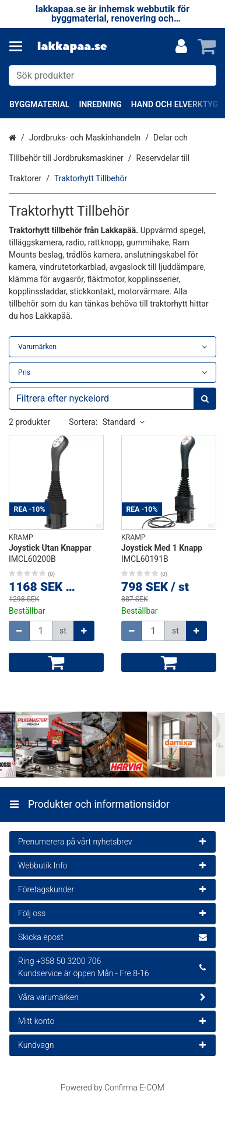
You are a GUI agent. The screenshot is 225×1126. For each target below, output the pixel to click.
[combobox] (112, 75)
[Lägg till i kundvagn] (56, 662)
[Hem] (72, 47)
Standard (124, 422)
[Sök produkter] (112, 75)
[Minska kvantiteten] (19, 631)
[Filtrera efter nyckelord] (112, 399)
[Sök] (205, 75)
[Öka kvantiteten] (83, 631)
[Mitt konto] (181, 46)
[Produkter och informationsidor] (19, 47)
